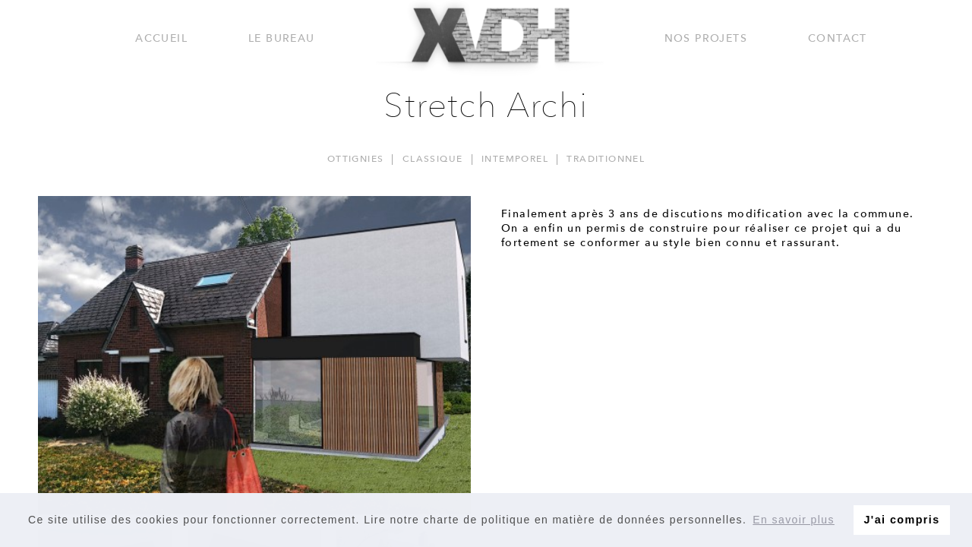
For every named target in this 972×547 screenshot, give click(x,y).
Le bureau (281, 38)
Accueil (161, 38)
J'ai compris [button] (901, 520)
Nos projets (705, 38)
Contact (837, 38)
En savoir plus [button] (794, 520)
